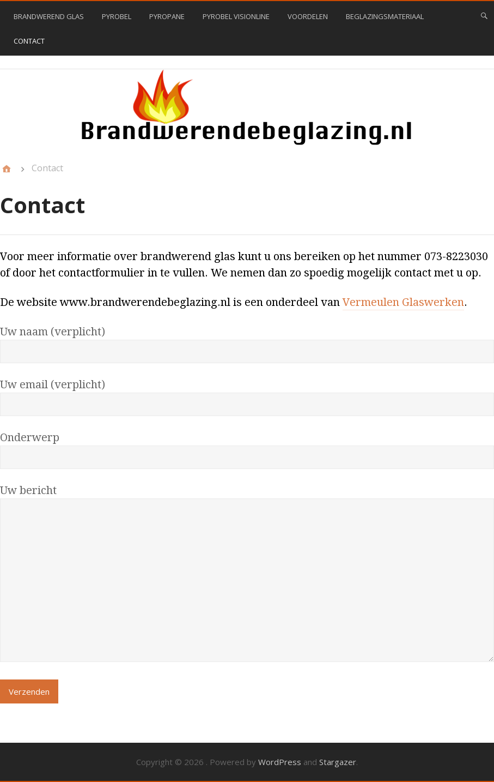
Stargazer (337, 761)
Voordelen (308, 16)
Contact (29, 41)
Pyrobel (116, 16)
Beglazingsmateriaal (385, 16)
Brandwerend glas (49, 16)
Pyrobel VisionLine (236, 16)
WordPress (279, 761)
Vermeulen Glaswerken (403, 302)
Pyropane (167, 16)
